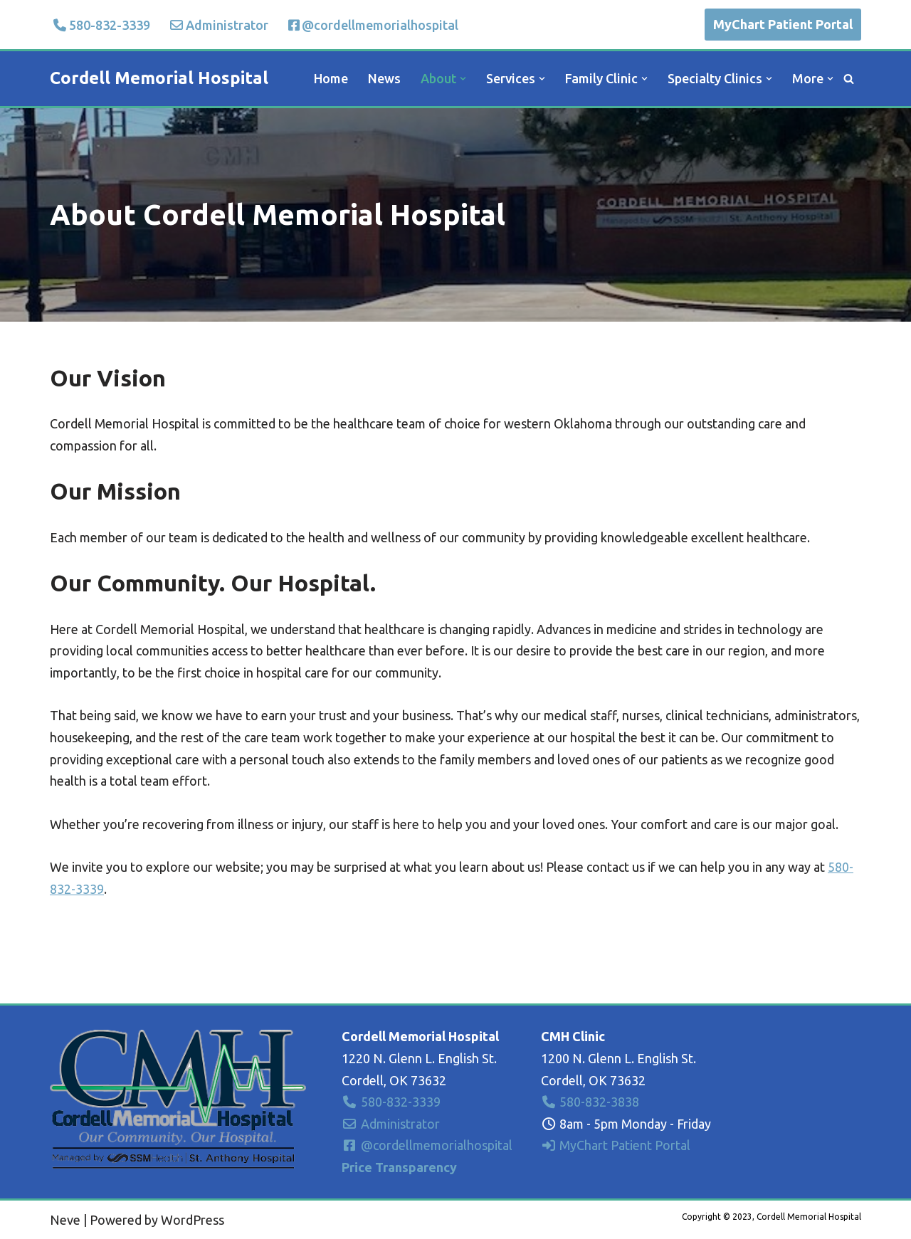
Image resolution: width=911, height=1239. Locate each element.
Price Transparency (399, 1167)
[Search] (848, 78)
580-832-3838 (590, 1102)
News (384, 78)
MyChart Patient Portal (783, 24)
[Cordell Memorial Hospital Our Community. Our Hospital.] (159, 78)
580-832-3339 (101, 25)
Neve (65, 1220)
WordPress (192, 1220)
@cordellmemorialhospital (373, 25)
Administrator (219, 25)
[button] (463, 78)
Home (331, 78)
